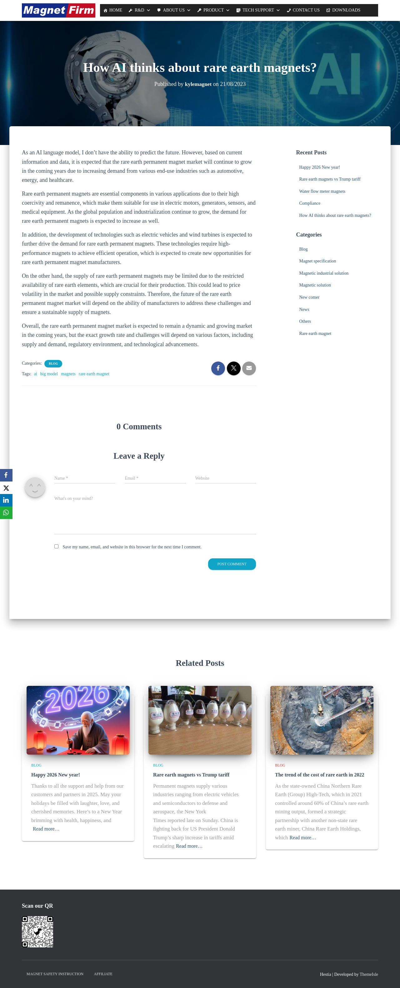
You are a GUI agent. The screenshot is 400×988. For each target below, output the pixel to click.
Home (115, 10)
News (304, 309)
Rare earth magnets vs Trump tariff (330, 179)
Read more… (47, 828)
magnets (68, 374)
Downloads (346, 10)
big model (49, 374)
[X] (6, 488)
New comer (309, 297)
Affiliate (103, 973)
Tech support (258, 10)
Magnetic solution (315, 285)
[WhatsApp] (6, 512)
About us (174, 10)
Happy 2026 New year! (319, 167)
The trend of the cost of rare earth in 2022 (316, 774)
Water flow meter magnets (322, 191)
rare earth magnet (94, 374)
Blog (53, 363)
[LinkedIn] (6, 500)
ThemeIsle (369, 974)
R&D (139, 10)
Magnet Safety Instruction (55, 973)
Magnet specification (317, 261)
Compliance (310, 203)
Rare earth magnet (315, 333)
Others (305, 321)
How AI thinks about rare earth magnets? (335, 215)
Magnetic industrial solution (324, 273)
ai (35, 374)
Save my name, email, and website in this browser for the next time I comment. (132, 547)
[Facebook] (6, 475)
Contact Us (306, 10)
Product (213, 10)
